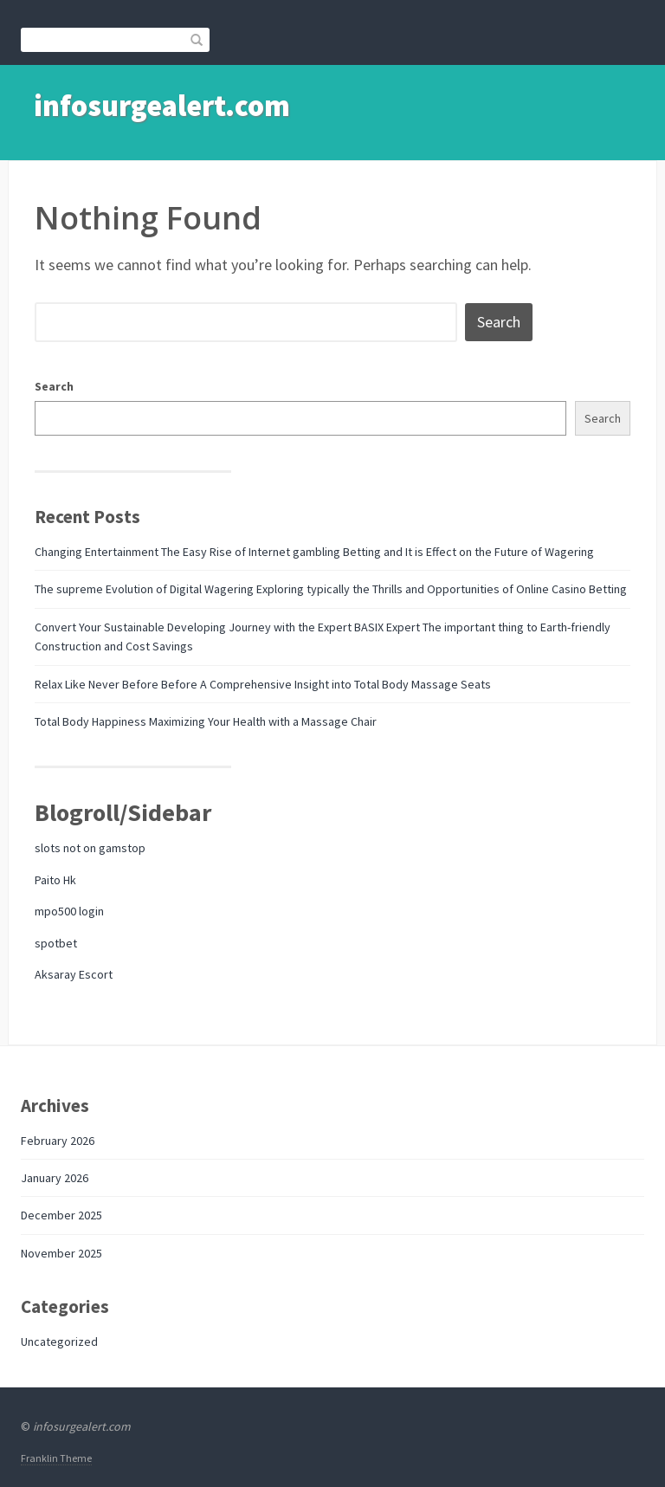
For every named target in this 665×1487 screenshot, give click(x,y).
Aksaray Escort (74, 974)
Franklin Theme (56, 1457)
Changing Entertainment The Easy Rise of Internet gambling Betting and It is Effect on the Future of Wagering (314, 551)
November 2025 (61, 1253)
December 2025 (61, 1215)
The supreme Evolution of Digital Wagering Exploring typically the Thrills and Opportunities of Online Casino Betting (331, 589)
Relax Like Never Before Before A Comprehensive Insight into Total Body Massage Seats (263, 684)
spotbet (56, 943)
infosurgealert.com (162, 105)
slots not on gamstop (90, 848)
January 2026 (54, 1178)
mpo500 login (69, 911)
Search (54, 386)
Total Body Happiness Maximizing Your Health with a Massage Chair (206, 721)
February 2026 (57, 1140)
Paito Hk (55, 880)
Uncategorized (59, 1341)
